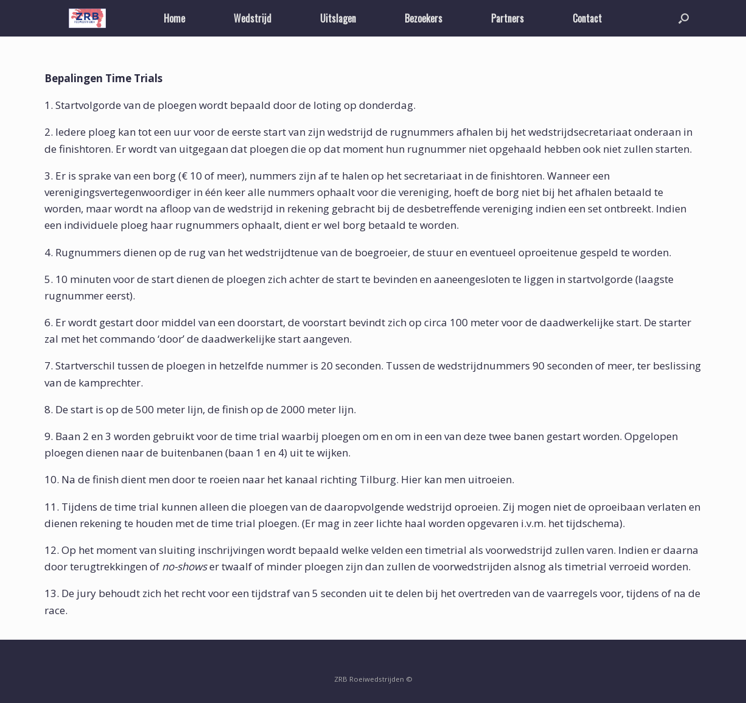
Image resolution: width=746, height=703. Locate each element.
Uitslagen (338, 18)
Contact (587, 18)
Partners (507, 18)
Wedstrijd (252, 18)
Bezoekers (423, 18)
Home (174, 18)
